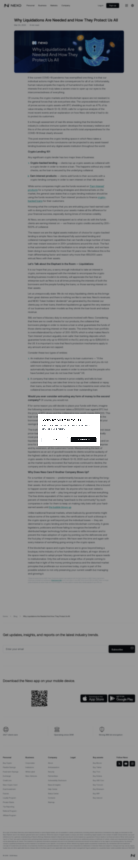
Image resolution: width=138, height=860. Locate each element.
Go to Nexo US (83, 440)
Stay (55, 440)
